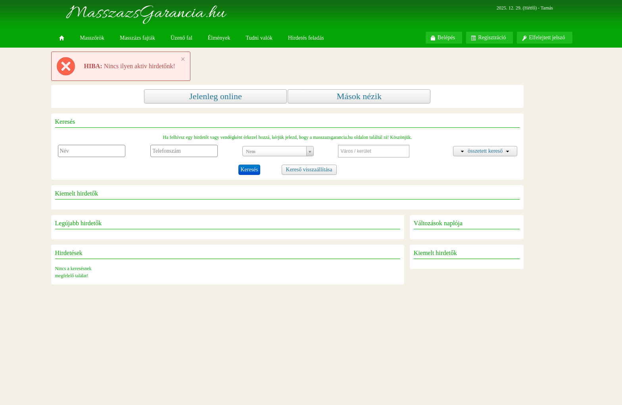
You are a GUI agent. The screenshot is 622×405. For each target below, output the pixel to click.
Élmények (219, 38)
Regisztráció (488, 38)
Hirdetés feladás (306, 38)
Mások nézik (359, 96)
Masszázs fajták (137, 38)
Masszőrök (92, 38)
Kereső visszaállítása (309, 170)
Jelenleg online (215, 96)
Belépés (442, 38)
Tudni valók (259, 38)
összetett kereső (485, 151)
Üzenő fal (181, 38)
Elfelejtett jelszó (543, 38)
